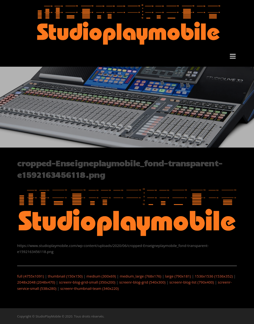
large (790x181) (178, 276)
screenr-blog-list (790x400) (191, 282)
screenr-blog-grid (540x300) (142, 282)
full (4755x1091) (30, 276)
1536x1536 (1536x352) (214, 276)
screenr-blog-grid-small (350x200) (87, 282)
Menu (232, 56)
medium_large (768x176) (140, 276)
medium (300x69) (101, 276)
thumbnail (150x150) (65, 276)
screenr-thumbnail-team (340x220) (89, 288)
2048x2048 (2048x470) (36, 282)
